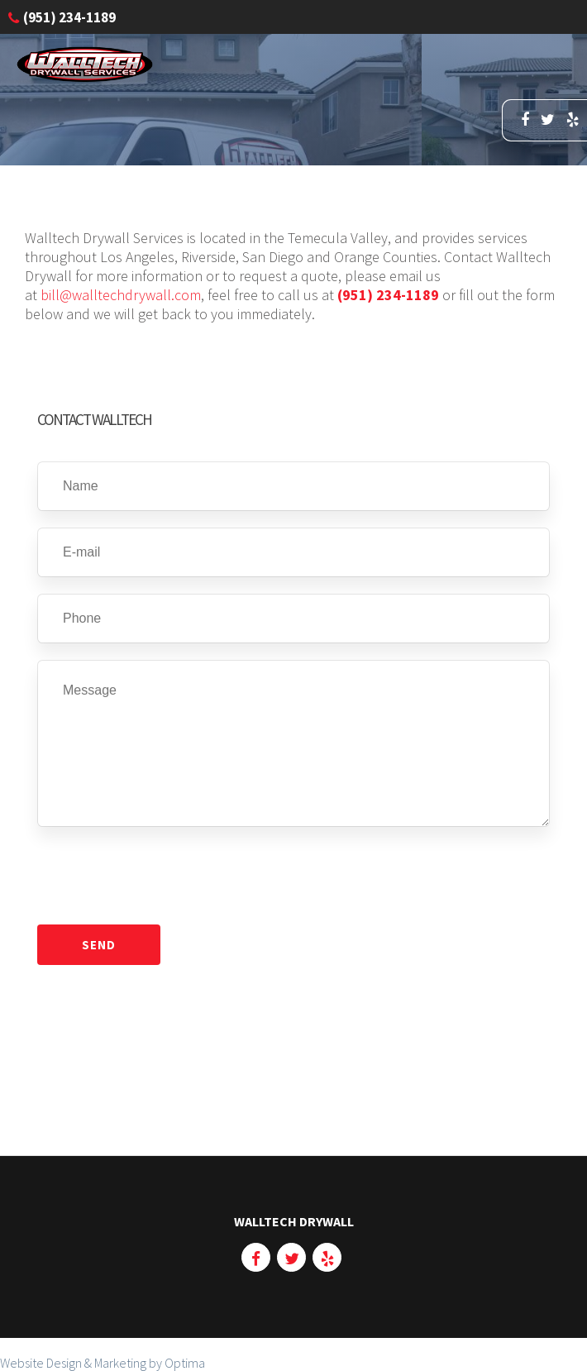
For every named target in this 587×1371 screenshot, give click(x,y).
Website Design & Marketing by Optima (102, 1362)
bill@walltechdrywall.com (121, 294)
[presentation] (163, 875)
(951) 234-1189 (388, 294)
